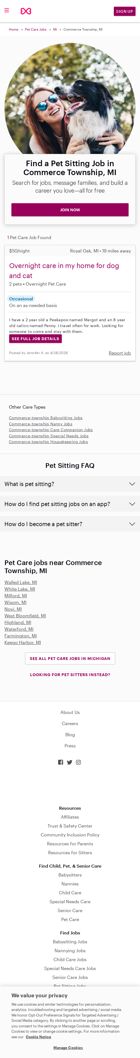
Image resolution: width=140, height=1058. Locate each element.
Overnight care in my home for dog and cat (64, 270)
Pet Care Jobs (35, 29)
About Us (70, 712)
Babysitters (70, 874)
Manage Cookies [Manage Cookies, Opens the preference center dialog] (68, 1047)
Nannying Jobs (70, 950)
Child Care (70, 892)
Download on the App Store (70, 785)
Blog (70, 734)
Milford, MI (15, 595)
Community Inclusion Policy (70, 834)
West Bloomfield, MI (25, 615)
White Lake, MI (19, 588)
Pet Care (70, 919)
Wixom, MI (15, 602)
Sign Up (124, 11)
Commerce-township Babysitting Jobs (46, 417)
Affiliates (70, 816)
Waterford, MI (18, 629)
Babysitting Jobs (70, 941)
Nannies (70, 883)
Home (13, 29)
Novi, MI (13, 609)
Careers (70, 723)
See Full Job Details (35, 338)
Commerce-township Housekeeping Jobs (48, 441)
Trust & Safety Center (70, 825)
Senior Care (70, 910)
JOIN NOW (70, 209)
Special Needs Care (70, 901)
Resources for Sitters (70, 852)
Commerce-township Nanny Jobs (40, 423)
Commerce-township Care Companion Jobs (51, 429)
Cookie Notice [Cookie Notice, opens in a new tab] (38, 1037)
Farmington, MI (20, 635)
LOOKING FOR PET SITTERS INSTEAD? (70, 674)
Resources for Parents (70, 843)
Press (70, 745)
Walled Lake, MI (20, 582)
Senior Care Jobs (70, 977)
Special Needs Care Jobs (70, 968)
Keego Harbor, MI (22, 642)
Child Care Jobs (70, 959)
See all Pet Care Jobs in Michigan (70, 658)
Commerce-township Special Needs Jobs (49, 435)
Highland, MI (17, 622)
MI (55, 29)
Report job (120, 352)
